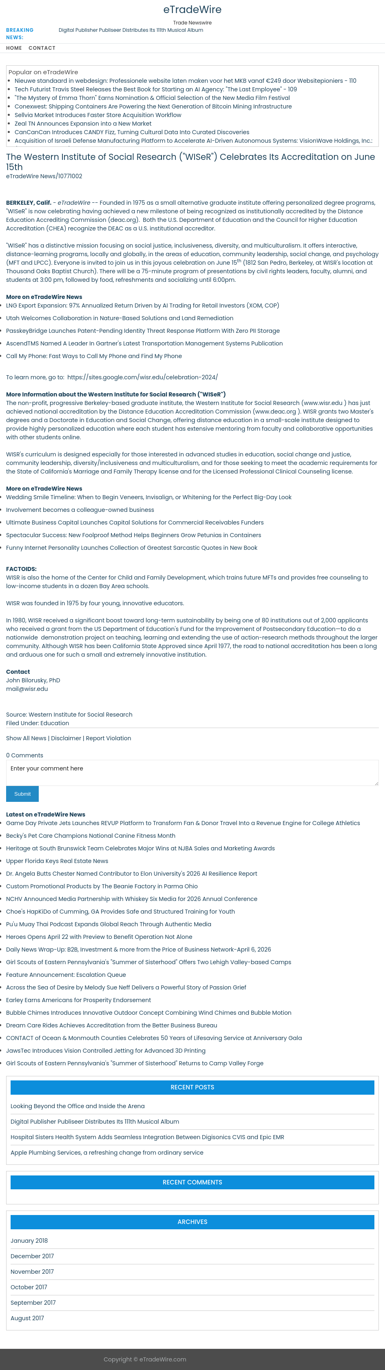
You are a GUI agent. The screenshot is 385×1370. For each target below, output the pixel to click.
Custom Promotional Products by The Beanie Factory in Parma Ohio (102, 886)
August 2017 (27, 1318)
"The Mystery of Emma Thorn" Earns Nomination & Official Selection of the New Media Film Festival (152, 98)
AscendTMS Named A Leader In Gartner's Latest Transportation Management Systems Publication (144, 343)
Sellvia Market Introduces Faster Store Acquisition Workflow (98, 115)
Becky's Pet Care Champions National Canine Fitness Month (90, 836)
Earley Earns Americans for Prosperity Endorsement (78, 1000)
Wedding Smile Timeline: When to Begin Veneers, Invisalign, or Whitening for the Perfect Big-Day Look (149, 497)
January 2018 (29, 1241)
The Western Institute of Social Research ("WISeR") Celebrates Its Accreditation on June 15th (190, 162)
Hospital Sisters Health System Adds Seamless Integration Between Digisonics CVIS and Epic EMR (147, 1137)
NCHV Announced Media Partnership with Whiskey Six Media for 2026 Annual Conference (131, 899)
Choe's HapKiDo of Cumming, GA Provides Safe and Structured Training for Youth (120, 911)
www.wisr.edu (323, 403)
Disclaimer (66, 738)
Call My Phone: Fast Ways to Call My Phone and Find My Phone (94, 356)
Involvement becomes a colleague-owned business (80, 510)
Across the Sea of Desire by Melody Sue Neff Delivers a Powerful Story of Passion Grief (126, 987)
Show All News (26, 738)
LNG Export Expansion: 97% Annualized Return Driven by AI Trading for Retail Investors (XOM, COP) (142, 305)
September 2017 (33, 1303)
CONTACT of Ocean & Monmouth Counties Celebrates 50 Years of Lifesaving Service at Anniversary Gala (154, 1038)
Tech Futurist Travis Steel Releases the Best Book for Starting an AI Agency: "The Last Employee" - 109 (156, 89)
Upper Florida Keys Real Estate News (57, 861)
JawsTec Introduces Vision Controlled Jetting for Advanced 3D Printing (106, 1051)
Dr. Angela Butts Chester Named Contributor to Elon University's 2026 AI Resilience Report (131, 874)
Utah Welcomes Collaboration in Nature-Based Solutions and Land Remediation (119, 318)
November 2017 (32, 1272)
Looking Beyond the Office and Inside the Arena (78, 1106)
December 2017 (32, 1256)
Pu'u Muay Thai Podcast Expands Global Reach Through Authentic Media (108, 924)
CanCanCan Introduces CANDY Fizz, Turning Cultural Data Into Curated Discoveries (132, 132)
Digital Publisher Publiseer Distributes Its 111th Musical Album (131, 30)
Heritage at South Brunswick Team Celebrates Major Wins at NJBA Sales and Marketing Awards (140, 848)
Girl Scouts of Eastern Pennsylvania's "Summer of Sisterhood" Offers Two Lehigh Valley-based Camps (148, 962)
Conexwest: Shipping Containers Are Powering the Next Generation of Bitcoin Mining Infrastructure (153, 106)
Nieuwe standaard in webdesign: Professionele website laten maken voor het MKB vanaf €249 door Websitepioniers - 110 (185, 81)
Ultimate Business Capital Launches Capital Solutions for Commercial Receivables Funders (135, 522)
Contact (42, 47)
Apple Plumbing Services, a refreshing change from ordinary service (107, 1153)
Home (14, 47)
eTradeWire (192, 9)
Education (54, 723)
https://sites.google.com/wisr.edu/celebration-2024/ (142, 377)
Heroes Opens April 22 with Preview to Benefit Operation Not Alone (99, 937)
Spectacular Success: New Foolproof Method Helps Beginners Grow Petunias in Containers (133, 535)
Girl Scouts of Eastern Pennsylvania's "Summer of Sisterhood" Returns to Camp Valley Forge (134, 1063)
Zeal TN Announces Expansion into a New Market (83, 124)
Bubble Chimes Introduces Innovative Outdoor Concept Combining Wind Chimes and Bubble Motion (149, 1013)
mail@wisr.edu (27, 689)
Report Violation (108, 738)
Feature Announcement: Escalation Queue (66, 975)
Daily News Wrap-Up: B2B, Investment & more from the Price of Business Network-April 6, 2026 (138, 949)
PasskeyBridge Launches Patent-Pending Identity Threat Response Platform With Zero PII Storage (143, 331)
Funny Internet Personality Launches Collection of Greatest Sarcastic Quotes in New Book (131, 548)
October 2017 (29, 1287)
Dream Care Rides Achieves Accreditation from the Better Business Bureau (111, 1025)
